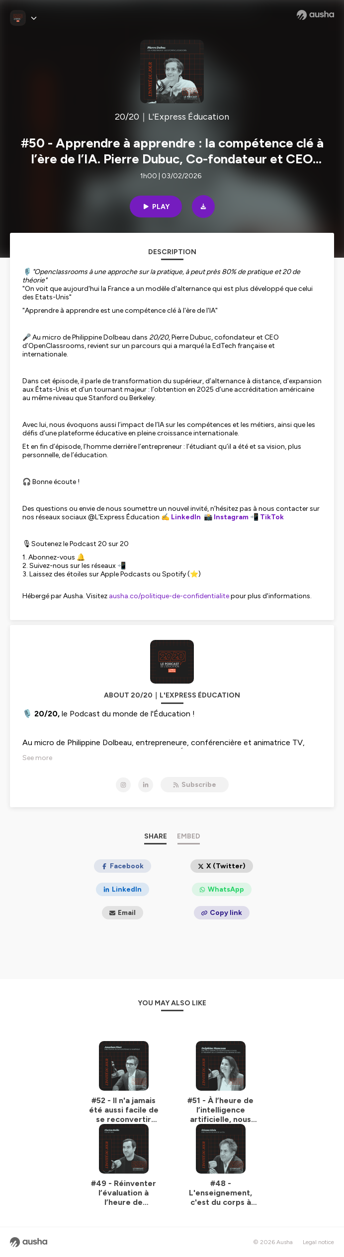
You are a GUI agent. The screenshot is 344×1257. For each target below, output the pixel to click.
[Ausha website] (315, 15)
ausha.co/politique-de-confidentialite (169, 596)
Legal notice (318, 1242)
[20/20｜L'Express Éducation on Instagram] (123, 784)
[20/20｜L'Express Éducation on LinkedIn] (145, 784)
